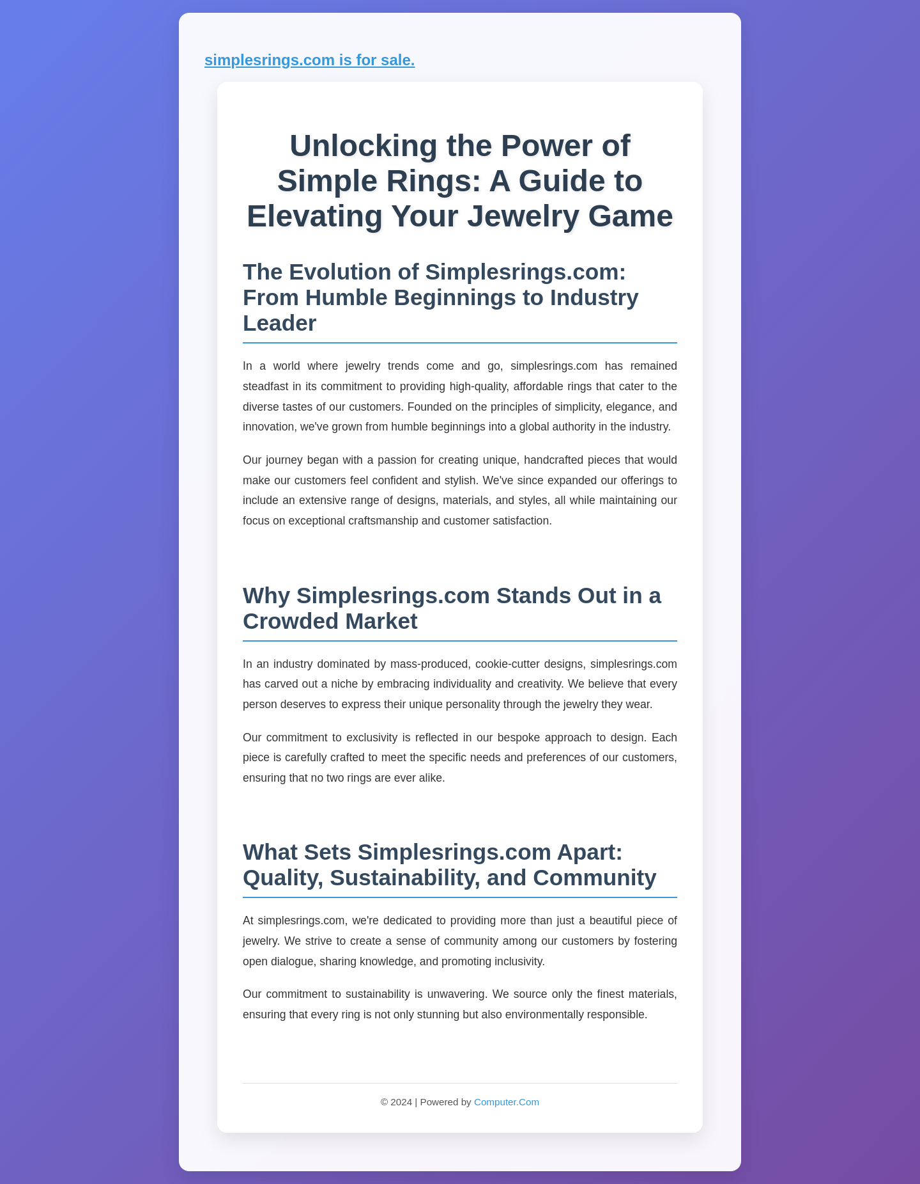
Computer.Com (506, 1101)
